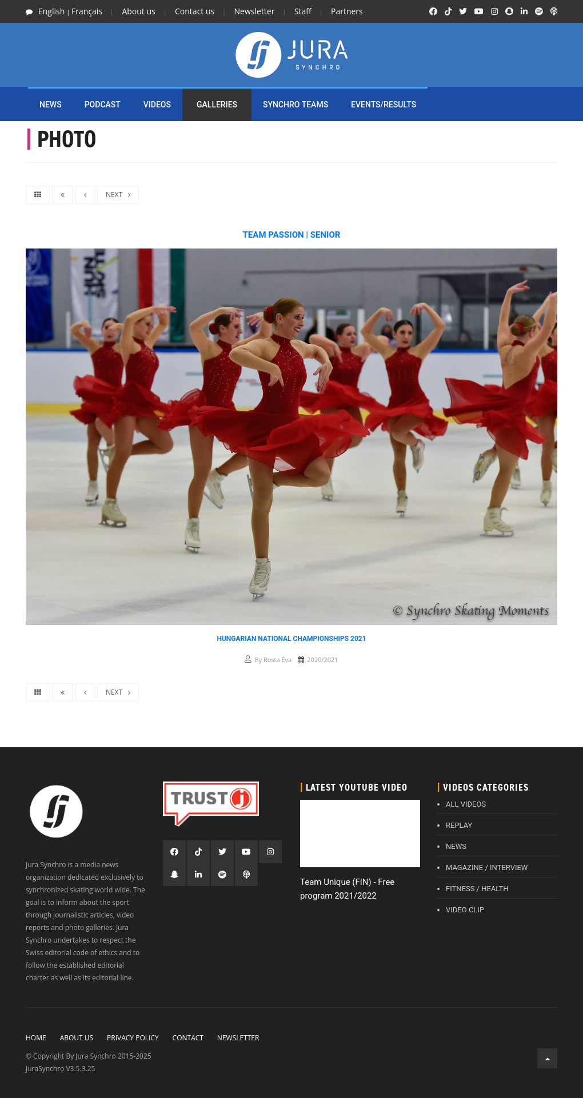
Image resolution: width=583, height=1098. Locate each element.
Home (36, 1038)
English (51, 11)
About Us (76, 1038)
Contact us (194, 11)
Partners (347, 11)
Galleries (217, 104)
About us (138, 11)
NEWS (50, 104)
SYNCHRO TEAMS (295, 104)
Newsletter (254, 11)
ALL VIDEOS (466, 804)
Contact (188, 1038)
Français (86, 11)
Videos (157, 104)
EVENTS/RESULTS (383, 104)
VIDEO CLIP (465, 909)
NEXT (118, 194)
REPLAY (459, 825)
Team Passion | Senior (292, 235)
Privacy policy (133, 1038)
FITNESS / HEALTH (477, 888)
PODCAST (103, 104)
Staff (303, 11)
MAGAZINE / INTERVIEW (487, 867)
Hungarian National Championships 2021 (291, 639)
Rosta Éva (277, 659)
